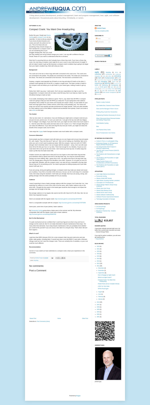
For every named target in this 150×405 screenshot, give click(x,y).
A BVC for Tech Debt (103, 286)
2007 (98, 304)
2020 (98, 251)
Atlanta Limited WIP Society (104, 178)
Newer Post (33, 318)
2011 (98, 266)
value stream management (109, 92)
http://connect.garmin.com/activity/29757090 (68, 199)
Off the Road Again (103, 288)
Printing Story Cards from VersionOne (106, 112)
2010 (98, 302)
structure (103, 88)
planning (107, 83)
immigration (108, 79)
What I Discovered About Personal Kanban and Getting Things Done (108, 119)
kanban (116, 80)
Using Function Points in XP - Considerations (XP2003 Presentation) (107, 162)
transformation (111, 90)
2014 (98, 258)
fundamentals (109, 78)
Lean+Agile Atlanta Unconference (105, 174)
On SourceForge (101, 206)
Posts (98, 38)
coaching (98, 74)
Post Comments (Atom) (43, 321)
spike (117, 87)
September (101, 273)
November (101, 270)
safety (96, 87)
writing (98, 94)
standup (97, 88)
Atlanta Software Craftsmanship (105, 194)
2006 (98, 307)
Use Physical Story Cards (103, 129)
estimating (117, 76)
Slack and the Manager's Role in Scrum (107, 108)
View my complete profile (102, 31)
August (100, 292)
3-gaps (41, 131)
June (99, 294)
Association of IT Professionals (104, 182)
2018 (98, 253)
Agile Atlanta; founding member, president (107, 180)
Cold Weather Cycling (102, 123)
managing (104, 81)
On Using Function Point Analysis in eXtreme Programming (106, 147)
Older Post (85, 318)
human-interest (100, 79)
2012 (98, 263)
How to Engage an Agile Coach (106, 275)
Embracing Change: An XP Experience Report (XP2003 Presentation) (107, 144)
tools (103, 90)
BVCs (116, 72)
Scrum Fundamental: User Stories (105, 133)
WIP (119, 92)
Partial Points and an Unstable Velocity (108, 284)
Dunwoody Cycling (37, 210)
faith (99, 78)
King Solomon (100, 239)
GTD (119, 78)
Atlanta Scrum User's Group (104, 192)
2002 (98, 314)
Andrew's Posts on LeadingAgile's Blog (107, 141)
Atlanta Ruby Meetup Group (104, 190)
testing (119, 88)
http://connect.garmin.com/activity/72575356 (72, 202)
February (101, 296)
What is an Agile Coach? (105, 277)
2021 (98, 249)
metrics (114, 81)
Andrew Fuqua (39, 257)
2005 (98, 309)
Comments (100, 42)
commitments (109, 74)
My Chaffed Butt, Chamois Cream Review (107, 105)
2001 (98, 317)
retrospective (114, 85)
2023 (98, 246)
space (112, 87)
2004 (98, 312)
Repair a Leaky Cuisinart (103, 102)
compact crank (42, 37)
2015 (98, 256)
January (100, 299)
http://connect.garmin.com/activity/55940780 (42, 214)
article (34, 110)
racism (96, 85)
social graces (104, 87)
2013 (98, 261)
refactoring (105, 85)
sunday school (111, 88)
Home (59, 318)
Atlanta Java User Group (103, 188)
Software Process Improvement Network (107, 197)
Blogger (78, 395)
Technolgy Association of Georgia (105, 199)
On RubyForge (100, 208)
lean (96, 81)
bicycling (36, 260)
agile (97, 72)
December (101, 268)
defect (109, 76)
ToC (98, 90)
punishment (116, 83)
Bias (97, 126)
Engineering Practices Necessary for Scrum (108, 115)
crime (104, 76)
